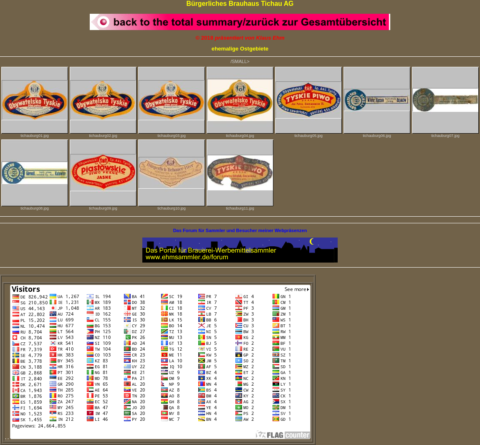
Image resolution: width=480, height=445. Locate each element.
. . (158, 437)
